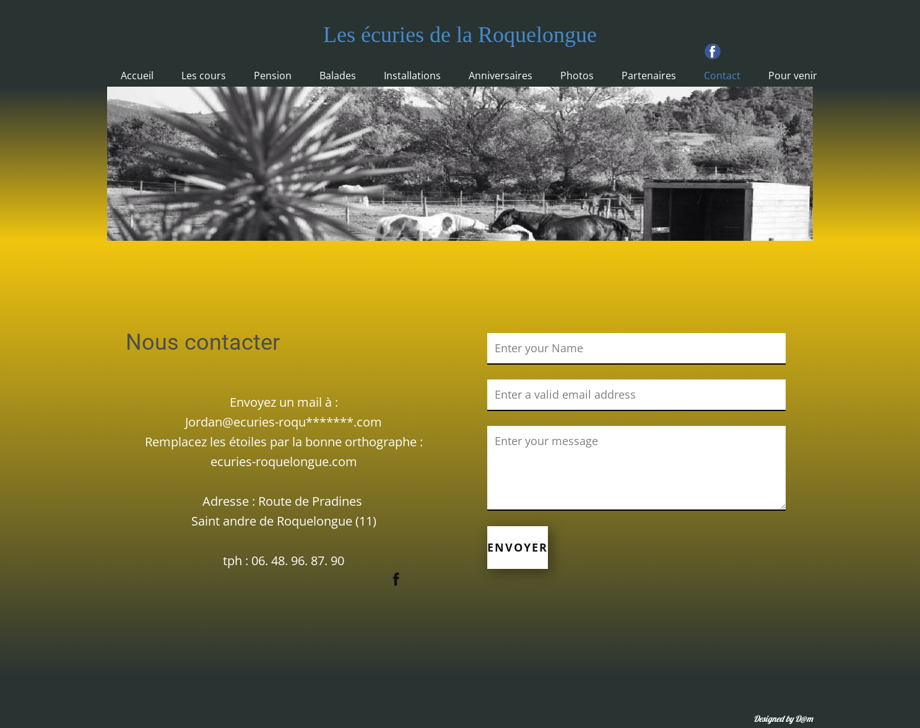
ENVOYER (517, 547)
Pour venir (792, 75)
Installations (412, 75)
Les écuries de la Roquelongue (460, 34)
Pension (273, 75)
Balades (337, 75)
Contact (722, 75)
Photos (577, 75)
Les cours (203, 75)
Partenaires (649, 75)
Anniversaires (500, 75)
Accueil (137, 75)
